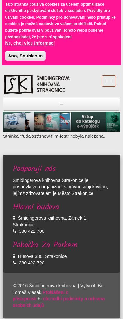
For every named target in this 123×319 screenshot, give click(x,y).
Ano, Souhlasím (25, 53)
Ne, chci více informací (30, 40)
